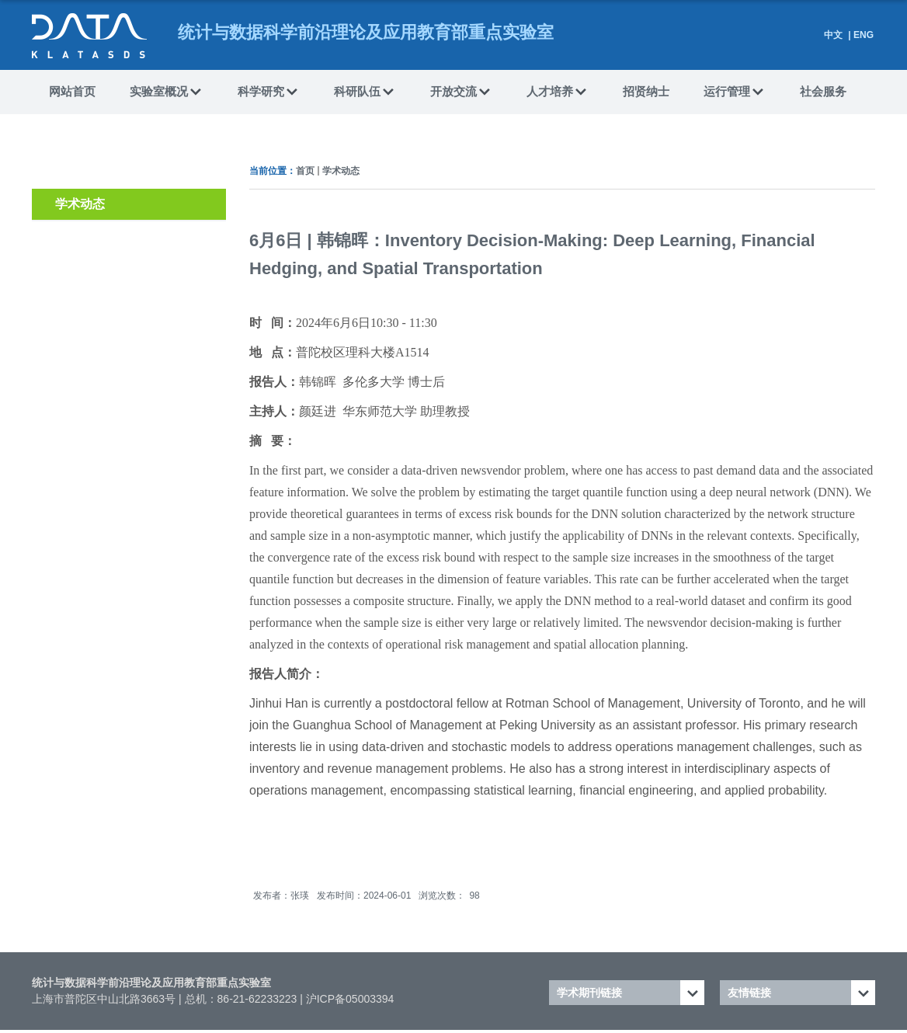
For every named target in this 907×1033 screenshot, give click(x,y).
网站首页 (72, 91)
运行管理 (735, 92)
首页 (305, 170)
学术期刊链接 (589, 992)
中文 (833, 35)
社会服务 (823, 91)
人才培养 (557, 92)
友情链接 (749, 992)
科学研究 (269, 92)
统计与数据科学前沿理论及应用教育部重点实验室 (151, 982)
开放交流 (461, 92)
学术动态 (341, 170)
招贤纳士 (646, 91)
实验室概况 (166, 92)
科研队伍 (365, 92)
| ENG (860, 35)
